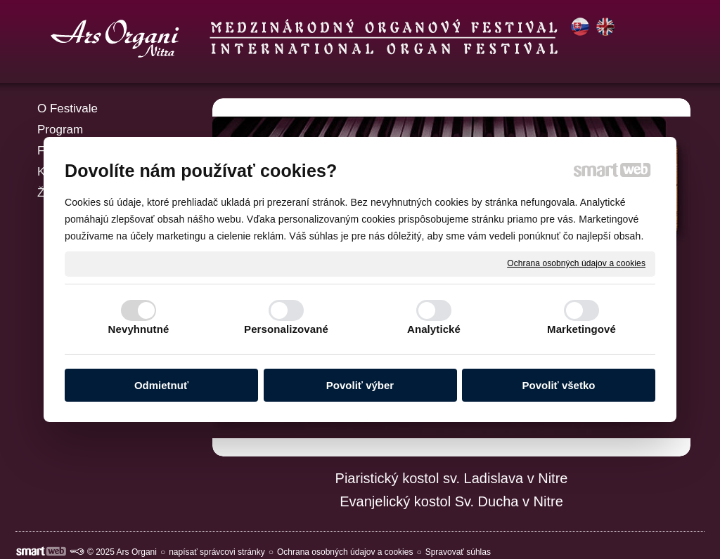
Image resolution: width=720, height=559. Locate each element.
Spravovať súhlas (458, 552)
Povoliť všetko (559, 385)
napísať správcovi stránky (217, 552)
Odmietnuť (161, 385)
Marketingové (581, 329)
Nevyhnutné (138, 329)
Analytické (434, 329)
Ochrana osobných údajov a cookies (576, 263)
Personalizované (286, 329)
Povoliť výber (360, 385)
